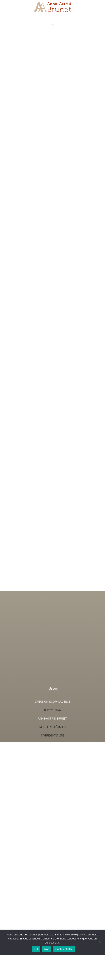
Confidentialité (64, 949)
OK (36, 949)
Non (46, 949)
